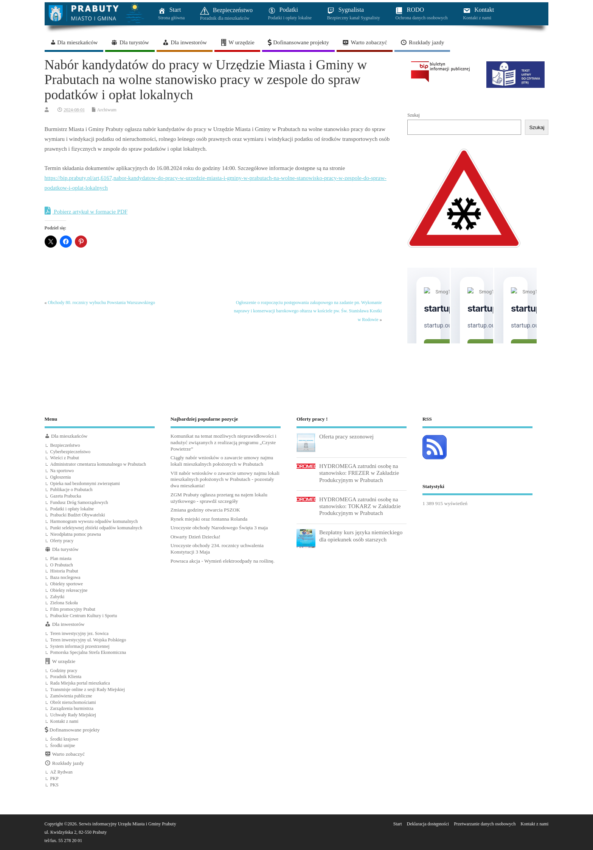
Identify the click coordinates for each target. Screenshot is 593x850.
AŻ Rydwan (61, 772)
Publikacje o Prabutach (71, 489)
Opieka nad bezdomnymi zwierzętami (85, 483)
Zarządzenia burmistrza (71, 708)
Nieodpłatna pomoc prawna (75, 534)
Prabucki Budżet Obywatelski (77, 515)
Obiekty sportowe (66, 583)
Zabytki (57, 596)
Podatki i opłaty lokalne (72, 509)
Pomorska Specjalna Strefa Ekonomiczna (88, 652)
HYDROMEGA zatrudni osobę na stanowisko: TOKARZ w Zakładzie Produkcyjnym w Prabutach (360, 506)
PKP (54, 778)
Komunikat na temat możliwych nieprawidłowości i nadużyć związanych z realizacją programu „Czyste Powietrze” (223, 442)
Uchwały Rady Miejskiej (73, 714)
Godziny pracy (64, 670)
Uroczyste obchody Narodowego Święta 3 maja (219, 527)
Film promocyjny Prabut (72, 609)
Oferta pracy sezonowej (346, 436)
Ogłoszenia (60, 477)
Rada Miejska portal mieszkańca (80, 683)
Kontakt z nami (64, 721)
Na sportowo (62, 470)
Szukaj (413, 115)
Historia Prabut (64, 571)
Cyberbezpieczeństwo (70, 451)
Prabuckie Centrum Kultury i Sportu (83, 615)
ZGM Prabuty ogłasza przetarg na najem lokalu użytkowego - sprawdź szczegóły (219, 498)
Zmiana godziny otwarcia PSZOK (205, 510)
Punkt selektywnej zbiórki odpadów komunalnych (96, 527)
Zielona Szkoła (64, 602)
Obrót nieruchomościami (73, 702)
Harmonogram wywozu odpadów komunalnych (94, 521)
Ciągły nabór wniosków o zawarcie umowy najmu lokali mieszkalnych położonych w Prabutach (222, 461)
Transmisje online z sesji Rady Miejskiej (87, 689)
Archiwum (106, 109)
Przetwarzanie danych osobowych (484, 824)
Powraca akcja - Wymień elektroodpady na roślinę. (223, 561)
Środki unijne (62, 745)
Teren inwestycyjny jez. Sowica (79, 633)
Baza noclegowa (65, 577)
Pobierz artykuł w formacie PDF (86, 210)
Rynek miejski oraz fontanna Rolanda (209, 519)
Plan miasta (60, 558)
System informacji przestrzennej (80, 646)
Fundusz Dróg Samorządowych (79, 502)
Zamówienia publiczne (71, 696)
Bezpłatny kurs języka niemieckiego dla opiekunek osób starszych (360, 535)
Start (397, 824)
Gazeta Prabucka (65, 496)
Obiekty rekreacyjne (69, 590)
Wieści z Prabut (64, 457)
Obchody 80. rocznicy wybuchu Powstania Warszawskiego (101, 302)
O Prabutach (61, 565)
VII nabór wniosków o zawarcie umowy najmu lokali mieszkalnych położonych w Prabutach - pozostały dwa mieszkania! (225, 479)
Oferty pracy (62, 540)
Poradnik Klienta (66, 676)
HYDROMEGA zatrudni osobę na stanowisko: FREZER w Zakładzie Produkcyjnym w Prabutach (359, 473)
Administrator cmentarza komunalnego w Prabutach (98, 464)
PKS (54, 785)
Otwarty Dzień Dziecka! (195, 537)
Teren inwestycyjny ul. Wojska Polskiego (88, 640)
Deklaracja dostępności (428, 824)
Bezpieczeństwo (65, 445)
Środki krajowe (64, 739)
